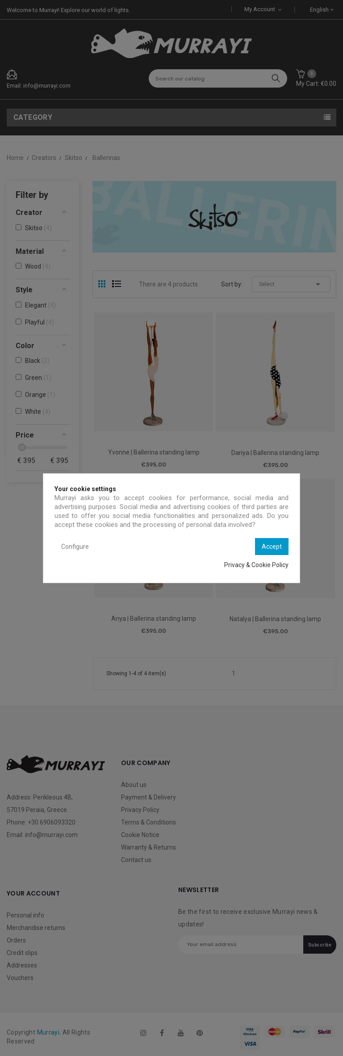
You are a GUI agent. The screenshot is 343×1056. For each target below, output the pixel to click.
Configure (75, 546)
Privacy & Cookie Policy (256, 564)
